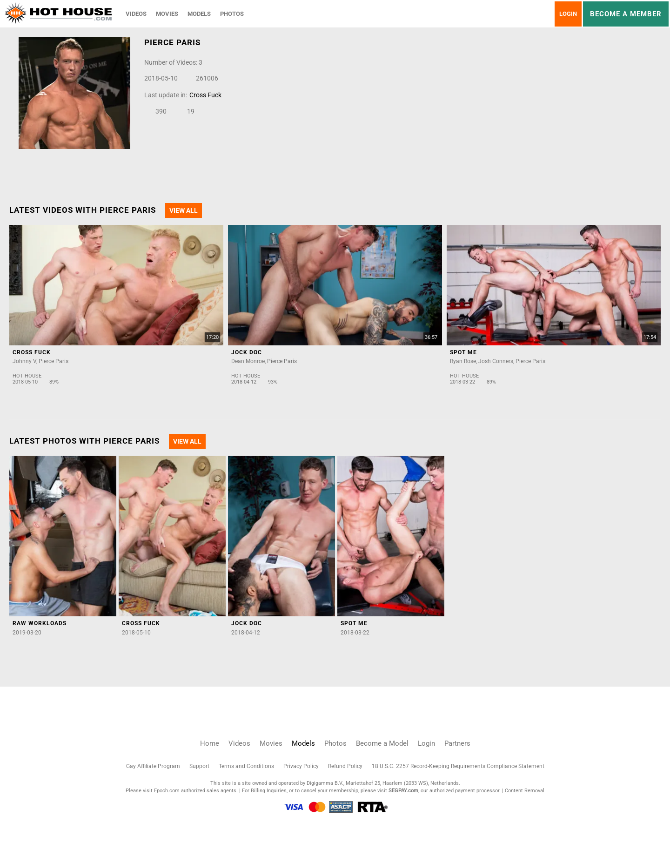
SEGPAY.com (403, 791)
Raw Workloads (40, 623)
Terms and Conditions (246, 766)
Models (199, 13)
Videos (136, 13)
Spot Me (463, 352)
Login (568, 13)
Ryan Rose (463, 361)
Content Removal (524, 791)
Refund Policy (345, 766)
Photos (232, 13)
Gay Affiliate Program (153, 766)
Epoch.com (167, 791)
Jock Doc (246, 352)
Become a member (626, 14)
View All (183, 210)
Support (199, 766)
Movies (167, 13)
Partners (457, 743)
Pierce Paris (53, 361)
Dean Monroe (248, 361)
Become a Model (382, 743)
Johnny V (24, 361)
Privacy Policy (301, 766)
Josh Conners (495, 361)
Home (209, 743)
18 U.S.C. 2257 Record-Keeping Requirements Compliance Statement (458, 766)
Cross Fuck (205, 95)
